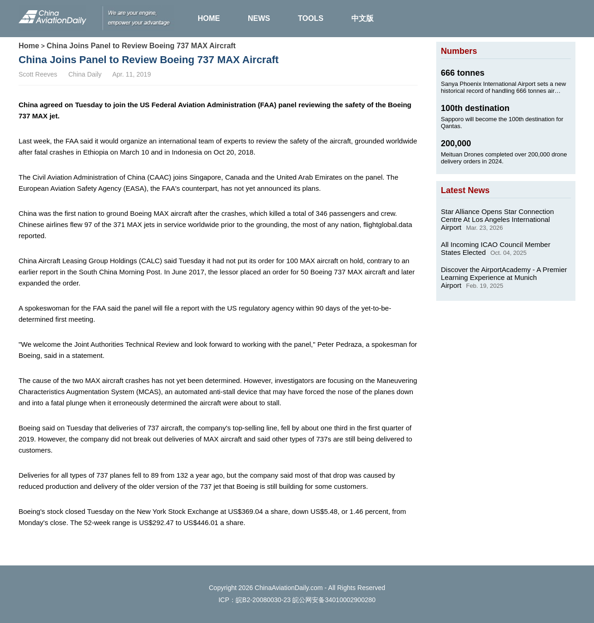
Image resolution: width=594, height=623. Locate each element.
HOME (209, 18)
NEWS (259, 18)
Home (29, 46)
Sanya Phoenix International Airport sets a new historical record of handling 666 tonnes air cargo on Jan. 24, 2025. (503, 87)
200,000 (456, 143)
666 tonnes (462, 73)
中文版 (362, 18)
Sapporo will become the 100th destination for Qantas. (502, 123)
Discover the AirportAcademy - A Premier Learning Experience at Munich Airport (504, 277)
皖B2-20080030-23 (263, 600)
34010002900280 (350, 600)
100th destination (475, 108)
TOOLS (310, 18)
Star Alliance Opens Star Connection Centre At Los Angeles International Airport (497, 219)
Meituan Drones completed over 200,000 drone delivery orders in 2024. (504, 158)
